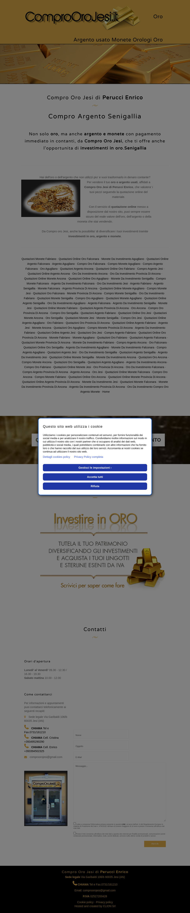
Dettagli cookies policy (56, 456)
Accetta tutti (95, 476)
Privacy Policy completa (88, 456)
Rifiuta (95, 486)
